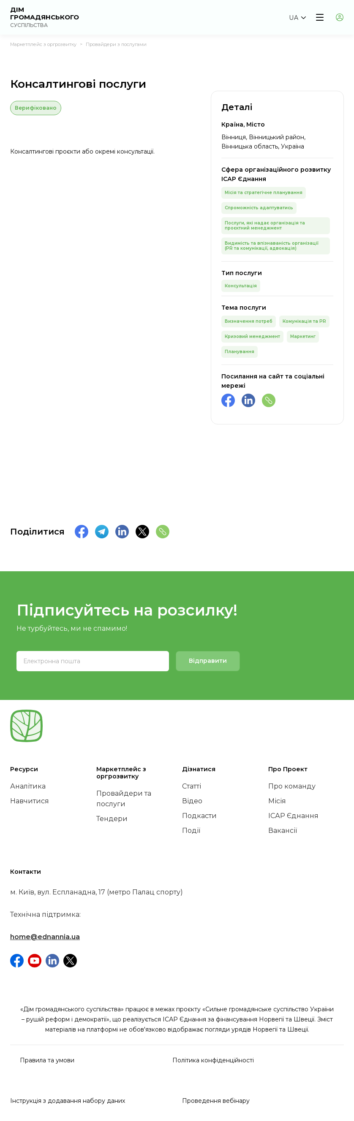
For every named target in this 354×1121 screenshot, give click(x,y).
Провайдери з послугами (116, 44)
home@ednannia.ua (45, 937)
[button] (297, 18)
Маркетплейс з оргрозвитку (43, 44)
